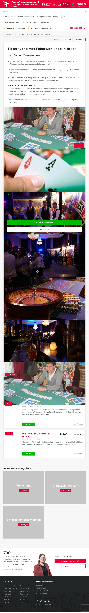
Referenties (24, 594)
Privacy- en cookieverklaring (10, 586)
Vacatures (23, 597)
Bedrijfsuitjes (8, 16)
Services (6, 600)
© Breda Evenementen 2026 (46, 605)
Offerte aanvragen (44, 222)
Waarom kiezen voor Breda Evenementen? (12, 571)
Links (22, 603)
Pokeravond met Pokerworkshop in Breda (36, 34)
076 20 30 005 (76, 28)
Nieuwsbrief (24, 592)
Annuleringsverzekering (10, 589)
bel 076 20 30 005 (70, 566)
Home (5, 34)
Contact (37, 22)
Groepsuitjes (60, 16)
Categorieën (7, 592)
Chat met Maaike (70, 561)
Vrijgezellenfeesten (11, 22)
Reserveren (45, 229)
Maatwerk (28, 22)
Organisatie (7, 594)
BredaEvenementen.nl (27, 4)
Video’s (6, 603)
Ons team (46, 22)
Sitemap (22, 600)
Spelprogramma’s (26, 16)
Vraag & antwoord (26, 589)
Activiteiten (7, 597)
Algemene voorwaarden (27, 586)
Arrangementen (44, 16)
